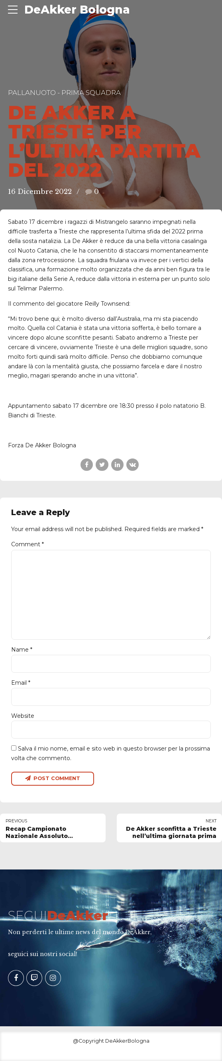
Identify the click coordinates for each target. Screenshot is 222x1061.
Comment (27, 544)
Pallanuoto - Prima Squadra (64, 93)
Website (22, 715)
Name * (21, 649)
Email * (20, 682)
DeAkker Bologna (77, 9)
